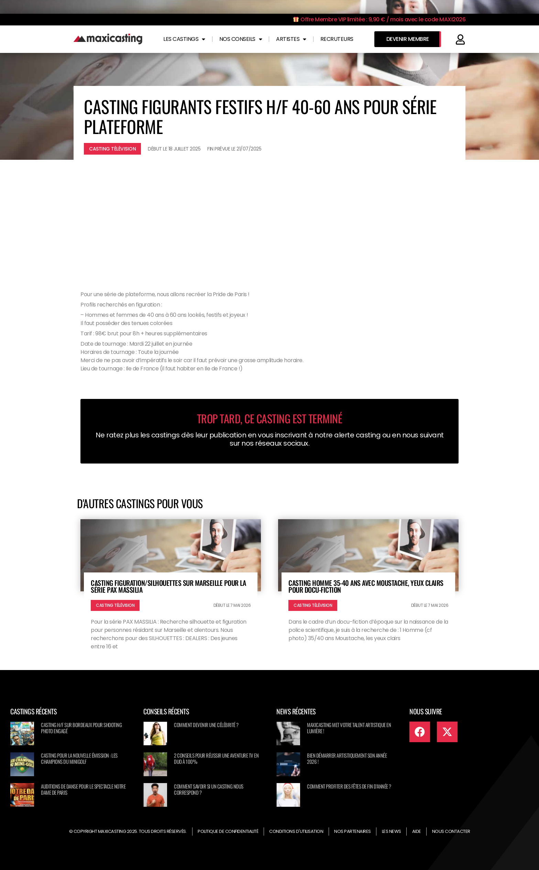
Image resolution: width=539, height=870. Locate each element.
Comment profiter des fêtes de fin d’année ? (349, 786)
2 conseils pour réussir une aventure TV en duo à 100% (216, 758)
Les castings (184, 39)
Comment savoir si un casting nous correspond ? (208, 789)
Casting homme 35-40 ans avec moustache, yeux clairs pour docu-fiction (365, 586)
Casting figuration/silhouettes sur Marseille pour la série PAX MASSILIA (168, 586)
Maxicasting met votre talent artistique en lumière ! (349, 728)
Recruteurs (336, 39)
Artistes (291, 39)
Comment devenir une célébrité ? (206, 724)
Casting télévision (112, 148)
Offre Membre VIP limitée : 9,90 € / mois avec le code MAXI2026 (379, 19)
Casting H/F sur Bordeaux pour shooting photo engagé (81, 728)
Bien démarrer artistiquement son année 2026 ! (347, 758)
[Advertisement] (269, 218)
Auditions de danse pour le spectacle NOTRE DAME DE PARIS (83, 789)
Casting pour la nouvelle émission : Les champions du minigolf (79, 758)
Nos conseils (240, 39)
